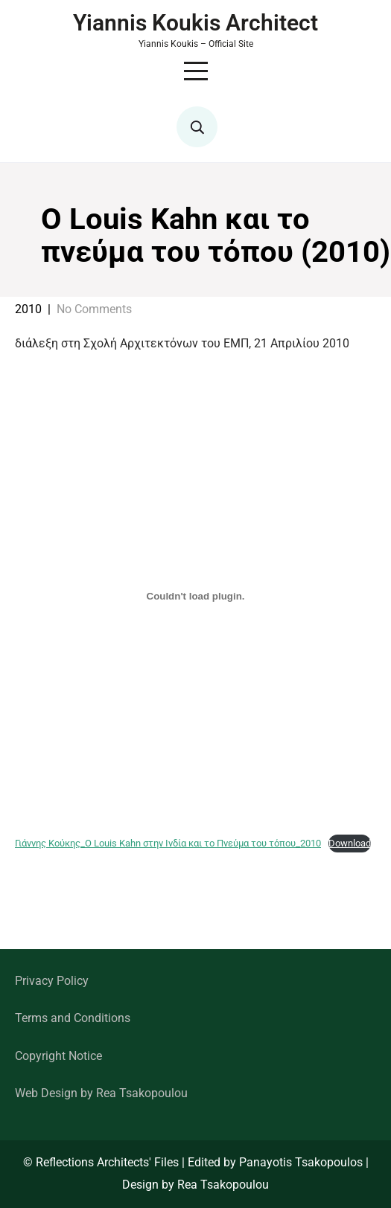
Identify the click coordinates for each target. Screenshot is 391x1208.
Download (349, 843)
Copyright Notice (58, 1056)
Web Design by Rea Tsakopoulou (101, 1093)
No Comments (94, 309)
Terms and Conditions (72, 1018)
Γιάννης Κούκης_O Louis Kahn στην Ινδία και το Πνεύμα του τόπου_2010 (168, 843)
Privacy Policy (52, 981)
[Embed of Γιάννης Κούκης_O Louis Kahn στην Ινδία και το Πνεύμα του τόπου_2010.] (195, 596)
